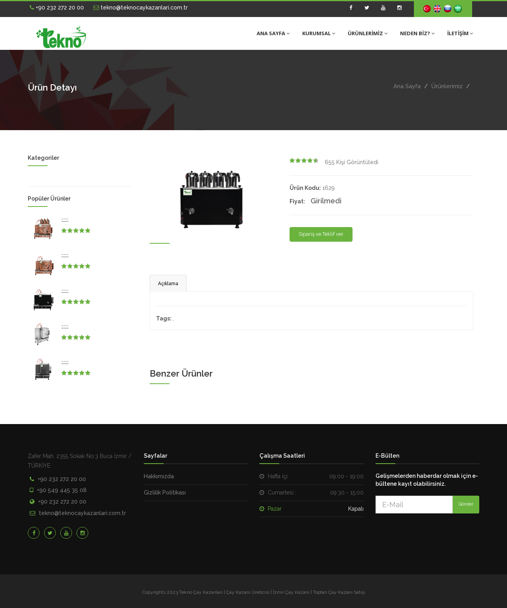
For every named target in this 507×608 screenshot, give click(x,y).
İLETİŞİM (460, 33)
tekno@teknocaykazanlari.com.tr (140, 7)
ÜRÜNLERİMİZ (367, 33)
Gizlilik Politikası (165, 492)
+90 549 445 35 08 (62, 490)
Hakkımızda (159, 476)
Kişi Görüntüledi (351, 162)
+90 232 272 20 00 (57, 7)
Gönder (466, 504)
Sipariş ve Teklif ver (321, 234)
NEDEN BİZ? (417, 33)
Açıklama (168, 283)
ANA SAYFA (273, 33)
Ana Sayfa (407, 86)
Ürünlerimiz (447, 86)
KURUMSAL (318, 33)
